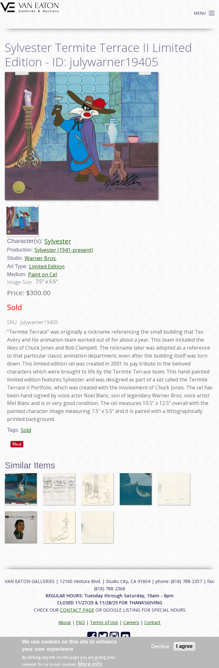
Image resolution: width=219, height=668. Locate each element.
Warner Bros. (41, 258)
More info (90, 663)
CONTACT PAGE (77, 610)
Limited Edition (46, 266)
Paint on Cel (42, 274)
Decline (160, 646)
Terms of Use (104, 622)
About (64, 622)
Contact (152, 622)
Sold (26, 430)
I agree (184, 646)
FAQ (80, 622)
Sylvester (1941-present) (63, 249)
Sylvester (57, 241)
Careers (131, 622)
